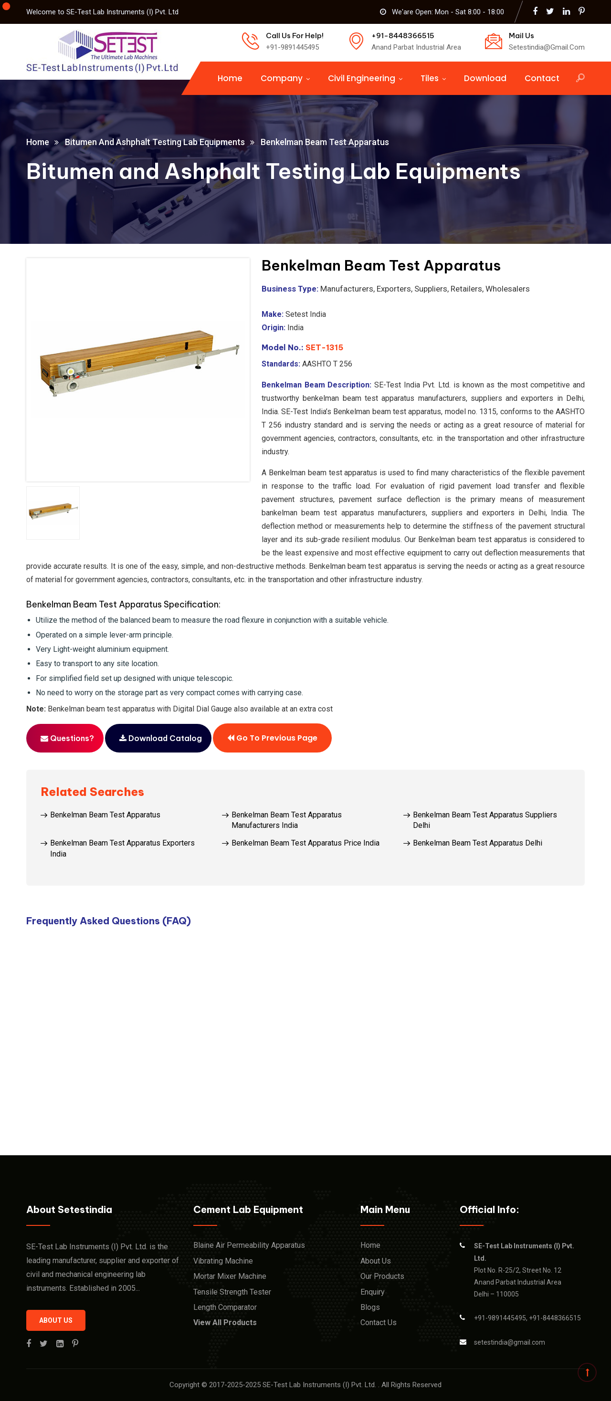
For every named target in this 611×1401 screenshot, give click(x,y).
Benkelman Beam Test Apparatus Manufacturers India (287, 820)
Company (282, 78)
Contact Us (378, 1322)
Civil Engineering (361, 78)
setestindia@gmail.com (509, 1342)
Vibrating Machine (223, 1260)
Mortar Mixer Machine (229, 1276)
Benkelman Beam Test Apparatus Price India (305, 842)
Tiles (430, 78)
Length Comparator (225, 1307)
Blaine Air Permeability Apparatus (249, 1245)
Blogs (370, 1307)
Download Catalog (160, 738)
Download (485, 78)
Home (230, 78)
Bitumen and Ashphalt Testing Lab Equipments (155, 142)
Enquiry (372, 1291)
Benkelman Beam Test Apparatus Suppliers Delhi (485, 820)
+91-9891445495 (500, 1318)
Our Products (382, 1276)
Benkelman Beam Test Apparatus (105, 814)
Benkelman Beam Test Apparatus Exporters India (122, 848)
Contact (542, 78)
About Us (375, 1260)
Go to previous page (272, 738)
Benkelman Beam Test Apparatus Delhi (477, 842)
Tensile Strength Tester (232, 1291)
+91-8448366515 (555, 1318)
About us (56, 1320)
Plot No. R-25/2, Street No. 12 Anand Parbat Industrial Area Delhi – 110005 (524, 1270)
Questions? (67, 738)
